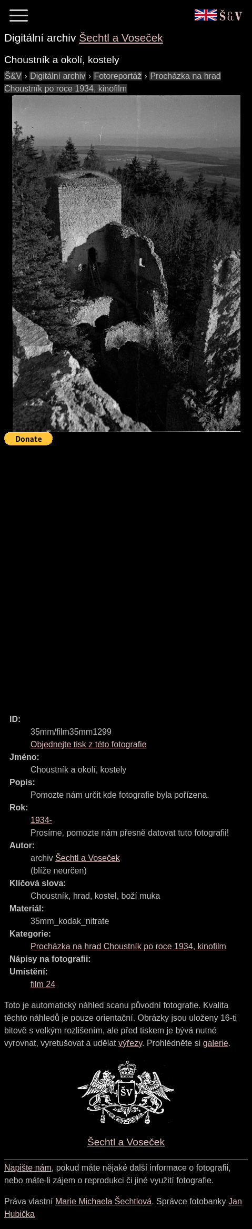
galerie (215, 1043)
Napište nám (28, 1167)
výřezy (130, 1043)
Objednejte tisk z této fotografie (89, 744)
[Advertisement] (126, 575)
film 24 (43, 984)
